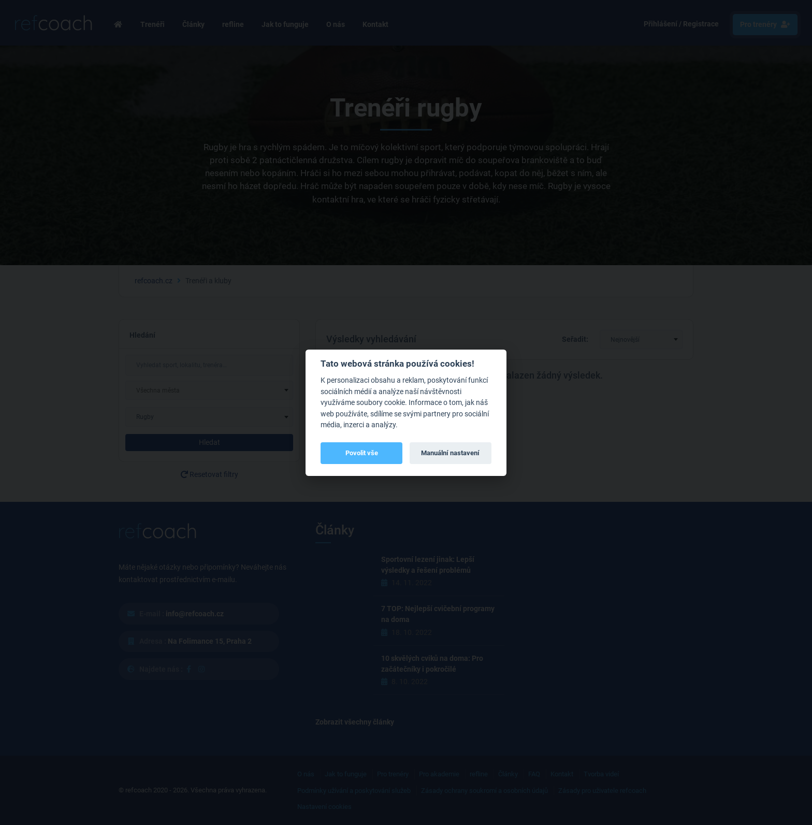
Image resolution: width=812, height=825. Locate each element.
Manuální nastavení (450, 453)
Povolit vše (361, 453)
